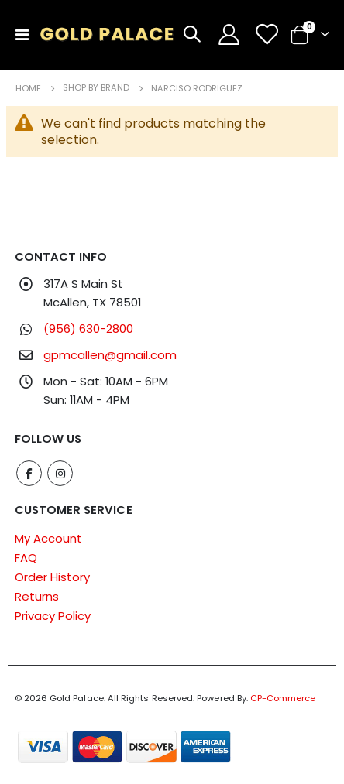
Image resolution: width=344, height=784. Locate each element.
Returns (37, 596)
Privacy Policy (53, 616)
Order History (52, 577)
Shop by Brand (96, 88)
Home (28, 88)
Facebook (29, 473)
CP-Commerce (282, 698)
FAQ (26, 557)
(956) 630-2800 (88, 328)
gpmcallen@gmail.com (110, 355)
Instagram (60, 473)
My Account (48, 538)
